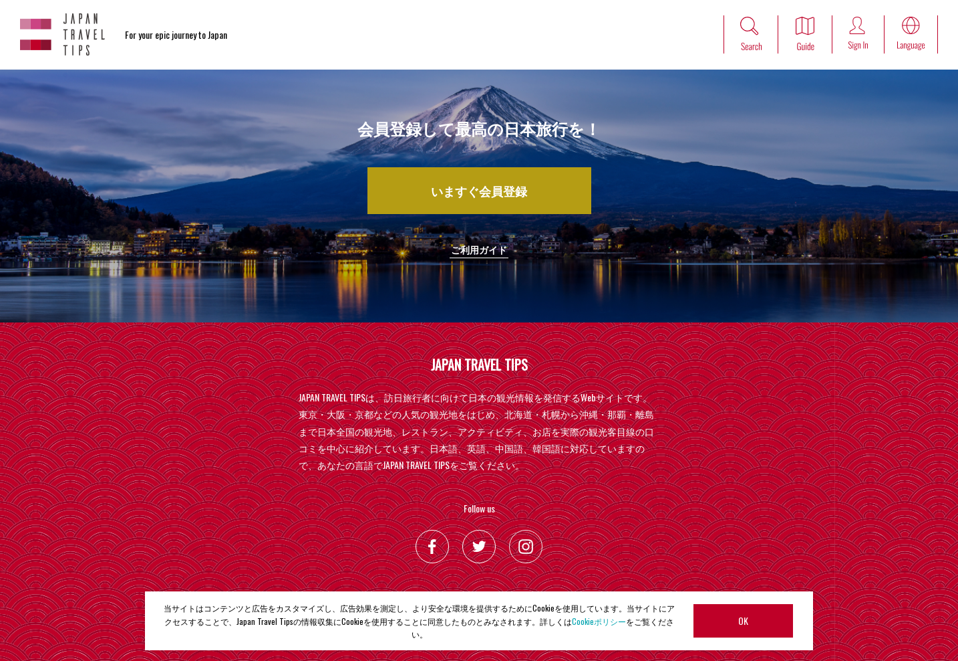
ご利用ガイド (479, 249)
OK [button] (743, 620)
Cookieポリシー (599, 621)
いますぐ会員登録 (479, 190)
